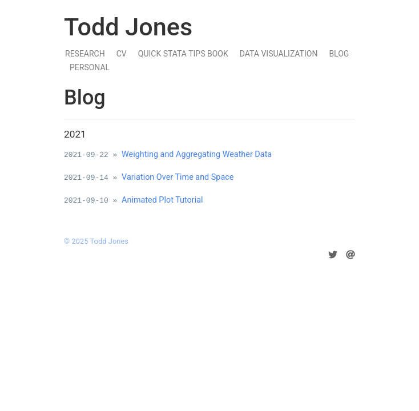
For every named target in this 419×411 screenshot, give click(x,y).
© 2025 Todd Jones (96, 241)
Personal (90, 67)
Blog (339, 53)
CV (121, 53)
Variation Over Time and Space (177, 177)
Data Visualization (279, 53)
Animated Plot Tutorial (162, 200)
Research (85, 53)
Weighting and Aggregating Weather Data (197, 154)
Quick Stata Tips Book (183, 53)
